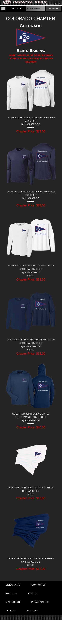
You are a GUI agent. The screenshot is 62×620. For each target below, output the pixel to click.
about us (11, 593)
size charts (13, 585)
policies (11, 610)
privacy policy (40, 602)
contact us (39, 585)
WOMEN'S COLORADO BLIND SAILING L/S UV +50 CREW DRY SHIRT (31, 341)
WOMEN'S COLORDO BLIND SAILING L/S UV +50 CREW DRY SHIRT (31, 267)
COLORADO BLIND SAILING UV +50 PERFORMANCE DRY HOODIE (30, 415)
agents (32, 593)
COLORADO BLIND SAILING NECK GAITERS (31, 487)
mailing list (13, 602)
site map (32, 610)
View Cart (17, 8)
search (53, 8)
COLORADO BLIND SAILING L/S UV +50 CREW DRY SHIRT (31, 119)
